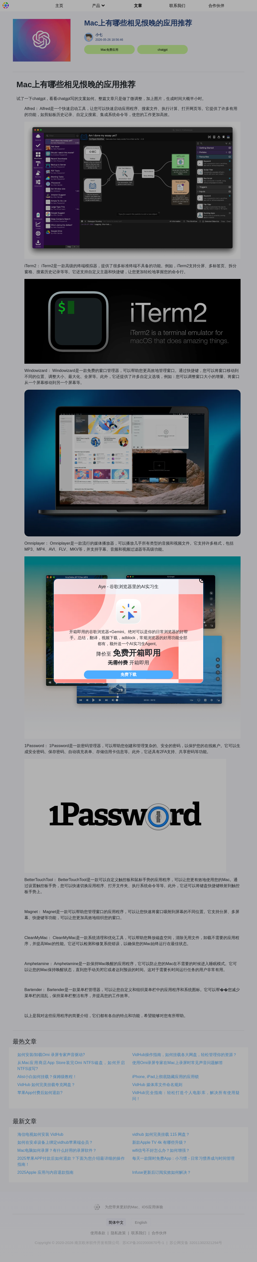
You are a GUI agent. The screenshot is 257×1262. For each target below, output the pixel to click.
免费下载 (128, 674)
